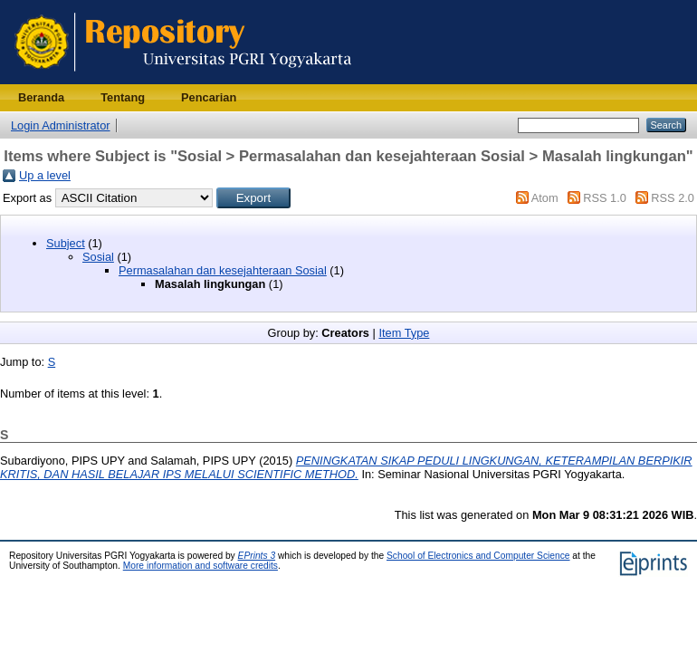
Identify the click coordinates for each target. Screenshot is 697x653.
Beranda (41, 97)
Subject (65, 243)
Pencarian (208, 97)
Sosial (98, 257)
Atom (545, 198)
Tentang (122, 97)
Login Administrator (60, 125)
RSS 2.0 (672, 198)
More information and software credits (200, 566)
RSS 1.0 (604, 198)
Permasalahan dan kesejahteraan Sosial (223, 270)
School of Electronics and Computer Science (478, 556)
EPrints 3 (257, 556)
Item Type (403, 333)
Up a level (45, 175)
